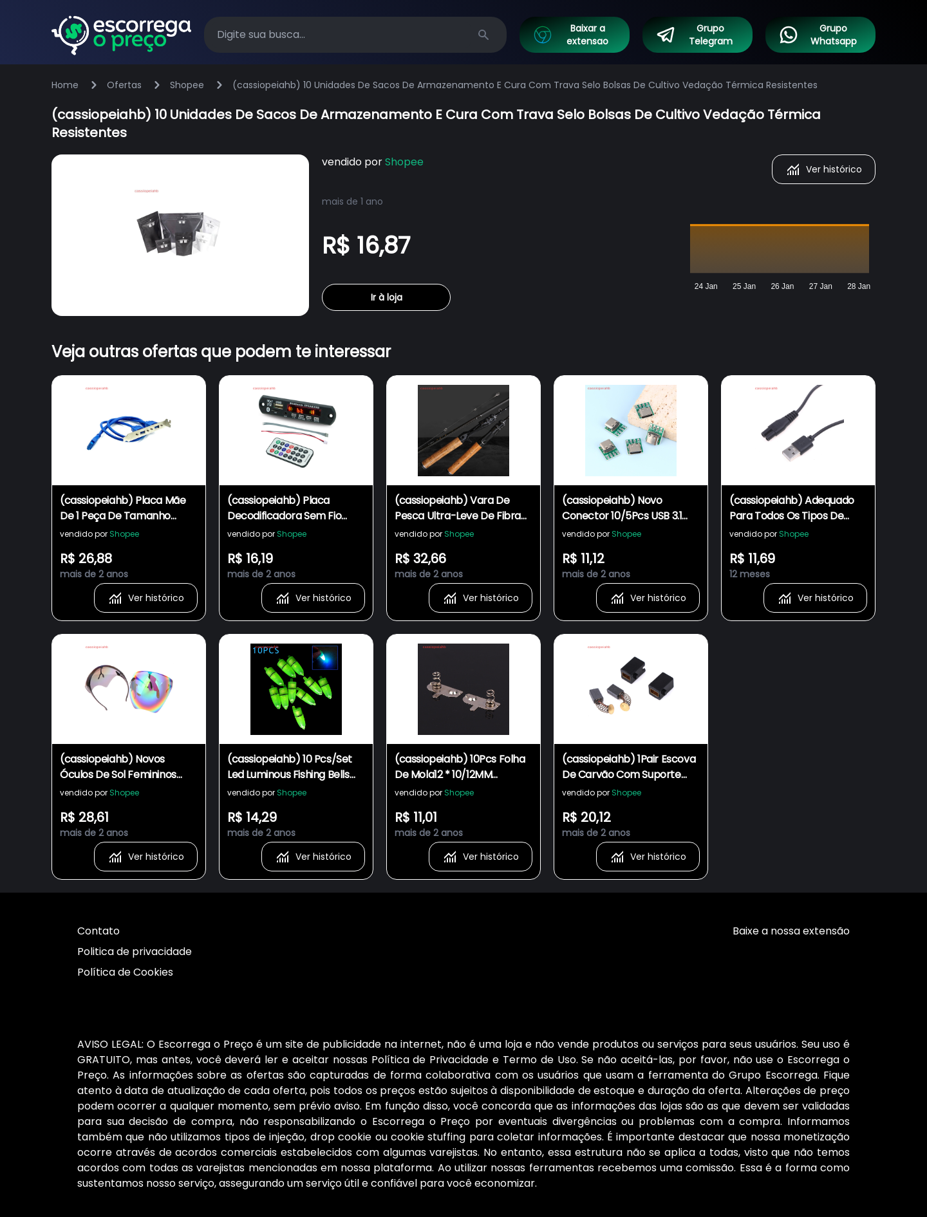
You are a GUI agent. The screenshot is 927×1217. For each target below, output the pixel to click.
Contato (98, 931)
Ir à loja (386, 297)
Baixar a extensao (570, 35)
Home (65, 85)
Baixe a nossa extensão (791, 931)
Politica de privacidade (134, 951)
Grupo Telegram (693, 35)
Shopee (187, 85)
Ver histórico (823, 169)
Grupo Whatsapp (817, 35)
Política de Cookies (125, 972)
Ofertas (124, 85)
